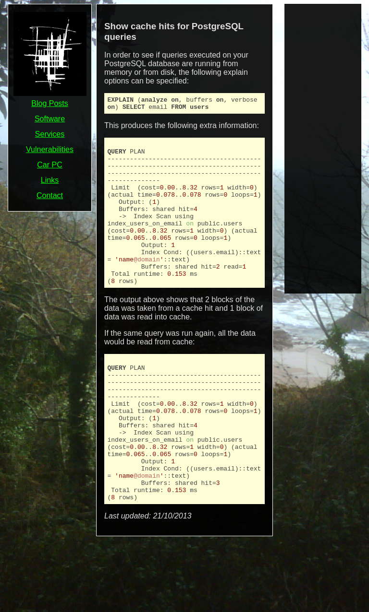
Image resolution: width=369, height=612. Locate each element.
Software (50, 119)
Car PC (49, 165)
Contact (50, 195)
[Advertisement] (322, 148)
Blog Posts (49, 103)
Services (49, 134)
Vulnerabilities (50, 149)
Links (50, 180)
